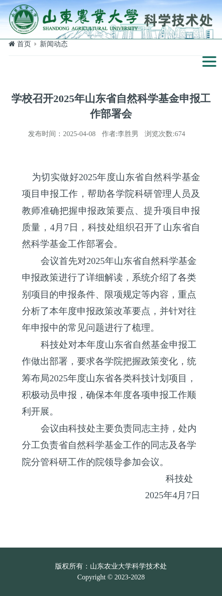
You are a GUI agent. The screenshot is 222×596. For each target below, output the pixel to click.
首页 (24, 44)
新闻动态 (54, 44)
